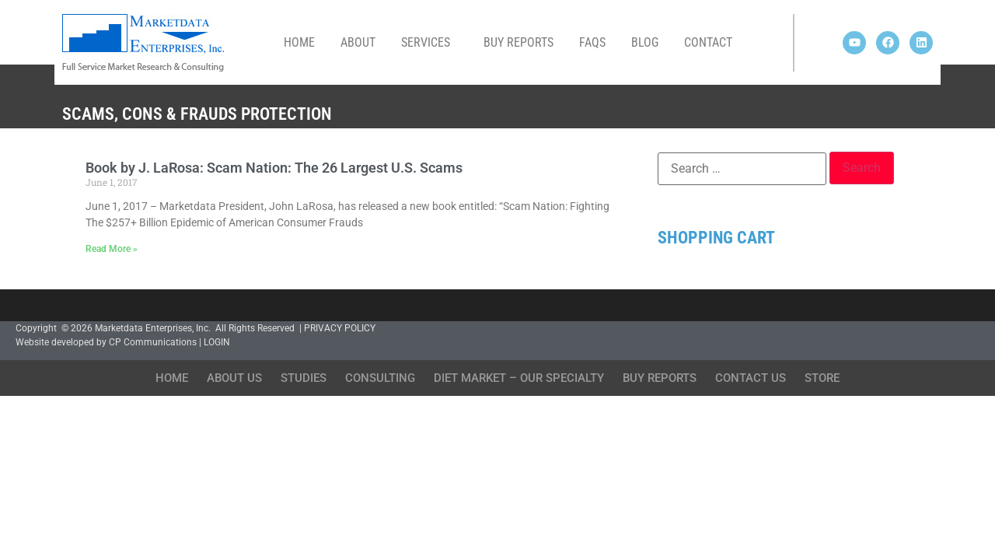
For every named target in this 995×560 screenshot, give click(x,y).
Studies (303, 378)
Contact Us (750, 378)
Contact (708, 42)
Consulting (380, 378)
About (357, 42)
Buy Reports (518, 42)
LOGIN (217, 342)
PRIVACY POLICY (339, 328)
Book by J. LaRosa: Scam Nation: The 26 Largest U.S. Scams (274, 167)
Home (299, 42)
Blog (644, 42)
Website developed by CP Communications (106, 342)
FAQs (592, 42)
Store (822, 378)
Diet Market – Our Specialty (519, 378)
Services (429, 43)
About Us (234, 378)
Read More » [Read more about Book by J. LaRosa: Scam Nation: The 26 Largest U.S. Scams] (112, 248)
